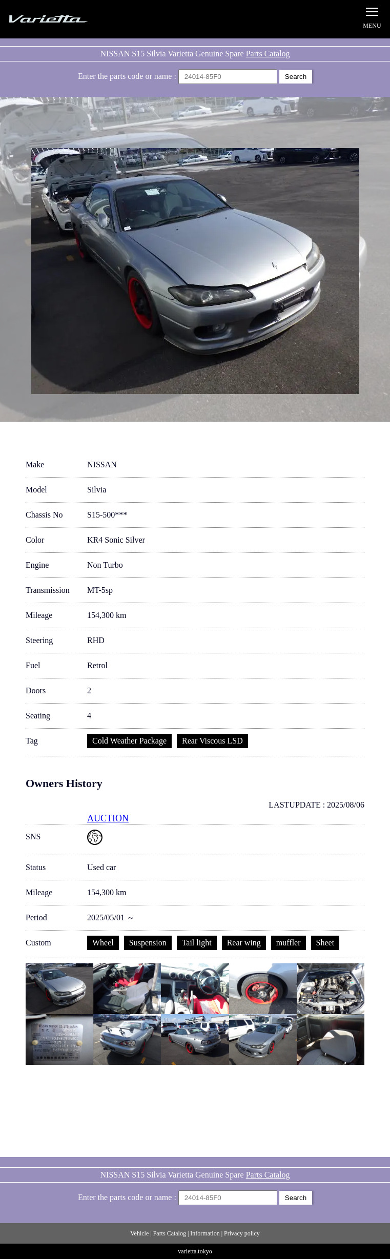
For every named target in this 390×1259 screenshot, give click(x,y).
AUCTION (108, 818)
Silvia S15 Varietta (72, 19)
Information (204, 1233)
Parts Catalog (268, 53)
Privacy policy (242, 1233)
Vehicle (139, 1233)
